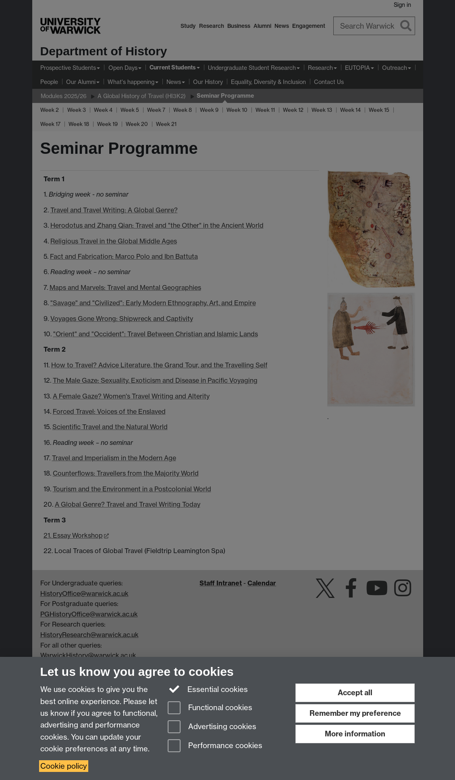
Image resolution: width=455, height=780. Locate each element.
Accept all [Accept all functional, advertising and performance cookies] (355, 692)
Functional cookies (210, 708)
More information (355, 733)
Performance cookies (215, 746)
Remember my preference (355, 713)
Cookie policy (63, 766)
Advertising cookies (212, 727)
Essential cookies (208, 689)
